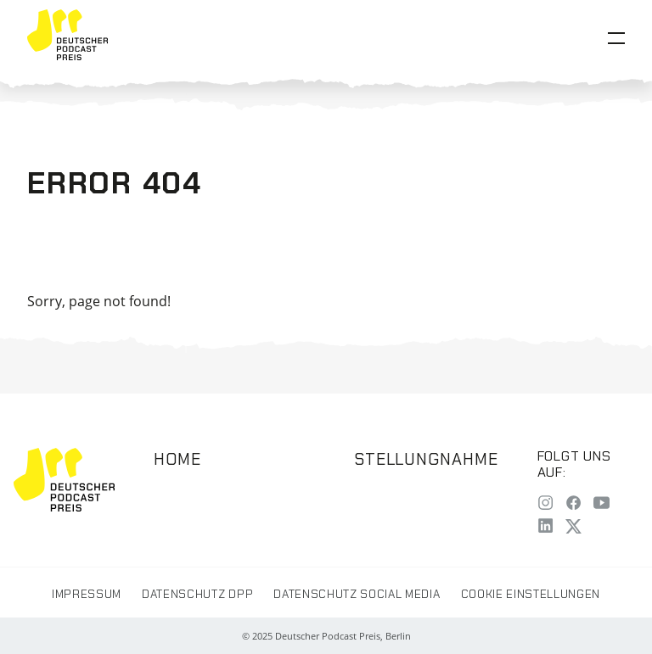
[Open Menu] (616, 38)
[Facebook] (573, 505)
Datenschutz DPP (197, 594)
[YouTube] (601, 505)
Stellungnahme (426, 459)
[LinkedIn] (545, 527)
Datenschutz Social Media (356, 594)
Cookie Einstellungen (530, 594)
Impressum (86, 594)
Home (177, 459)
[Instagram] (545, 505)
